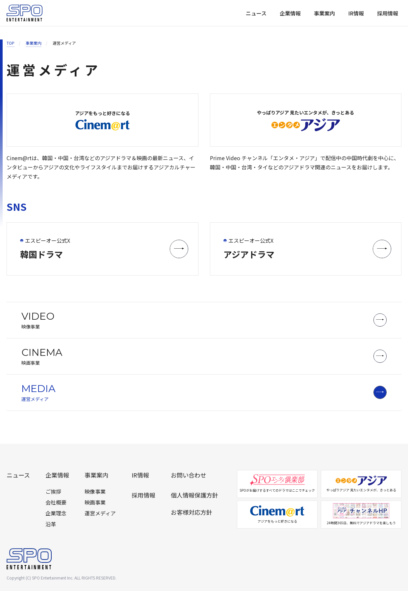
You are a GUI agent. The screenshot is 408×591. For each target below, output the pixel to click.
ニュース (256, 13)
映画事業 (95, 502)
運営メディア (100, 513)
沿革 (50, 524)
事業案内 (324, 13)
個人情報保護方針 (194, 495)
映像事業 (95, 491)
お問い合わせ (188, 475)
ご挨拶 (53, 491)
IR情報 (356, 13)
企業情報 (290, 13)
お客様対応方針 (191, 512)
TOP (10, 43)
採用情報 (387, 13)
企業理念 (55, 513)
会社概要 (55, 502)
